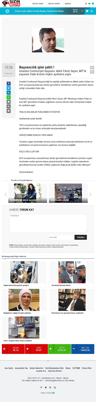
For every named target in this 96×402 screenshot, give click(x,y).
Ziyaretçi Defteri (55, 371)
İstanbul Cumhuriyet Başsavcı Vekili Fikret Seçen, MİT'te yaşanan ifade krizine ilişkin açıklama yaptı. (52, 72)
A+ (92, 67)
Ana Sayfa (9, 368)
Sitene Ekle (87, 368)
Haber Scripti (46, 393)
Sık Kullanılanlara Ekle (54, 368)
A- (92, 72)
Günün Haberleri (36, 368)
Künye (68, 368)
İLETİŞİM (76, 368)
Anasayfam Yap (21, 368)
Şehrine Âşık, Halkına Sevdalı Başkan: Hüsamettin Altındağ (39, 11)
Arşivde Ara (41, 371)
